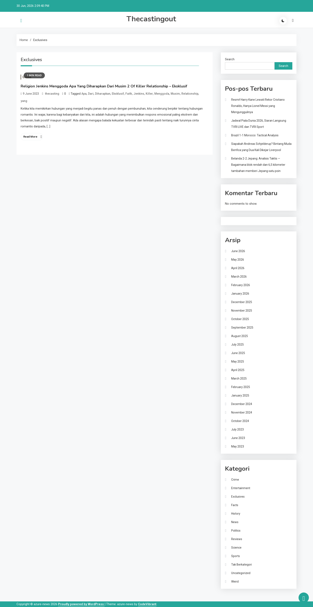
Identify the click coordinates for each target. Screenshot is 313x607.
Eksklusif (118, 93)
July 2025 (237, 344)
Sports (235, 556)
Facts (234, 505)
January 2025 (240, 395)
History (235, 513)
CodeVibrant (147, 604)
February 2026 (240, 285)
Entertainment (240, 488)
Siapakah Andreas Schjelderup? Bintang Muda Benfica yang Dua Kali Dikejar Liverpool (261, 147)
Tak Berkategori (241, 564)
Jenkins (138, 93)
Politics (235, 530)
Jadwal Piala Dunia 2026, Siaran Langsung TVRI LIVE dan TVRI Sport (258, 123)
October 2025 (240, 319)
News (234, 522)
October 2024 (240, 421)
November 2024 (241, 412)
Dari (91, 93)
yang (24, 101)
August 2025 (239, 336)
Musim (175, 93)
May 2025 (237, 361)
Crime (235, 479)
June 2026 (238, 251)
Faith (128, 93)
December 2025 (241, 302)
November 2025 (241, 310)
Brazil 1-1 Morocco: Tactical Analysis (254, 135)
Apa (84, 93)
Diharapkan (102, 93)
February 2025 (240, 387)
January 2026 (240, 293)
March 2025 (239, 378)
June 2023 (238, 438)
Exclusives (238, 496)
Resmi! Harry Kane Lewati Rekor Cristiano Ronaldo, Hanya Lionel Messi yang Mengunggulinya (258, 106)
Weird (235, 581)
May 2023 (237, 446)
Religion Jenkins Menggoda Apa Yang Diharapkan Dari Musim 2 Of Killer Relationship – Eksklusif (104, 86)
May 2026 (237, 259)
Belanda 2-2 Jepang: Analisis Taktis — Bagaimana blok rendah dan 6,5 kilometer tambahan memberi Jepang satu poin (258, 165)
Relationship (189, 93)
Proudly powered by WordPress (81, 604)
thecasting (52, 93)
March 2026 (239, 276)
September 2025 (242, 327)
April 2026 (237, 268)
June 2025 (238, 353)
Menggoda (161, 93)
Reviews (236, 539)
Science (236, 547)
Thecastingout (151, 19)
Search (229, 59)
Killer (149, 93)
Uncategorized (240, 573)
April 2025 (237, 370)
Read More (30, 136)
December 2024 (241, 404)
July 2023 (237, 429)
